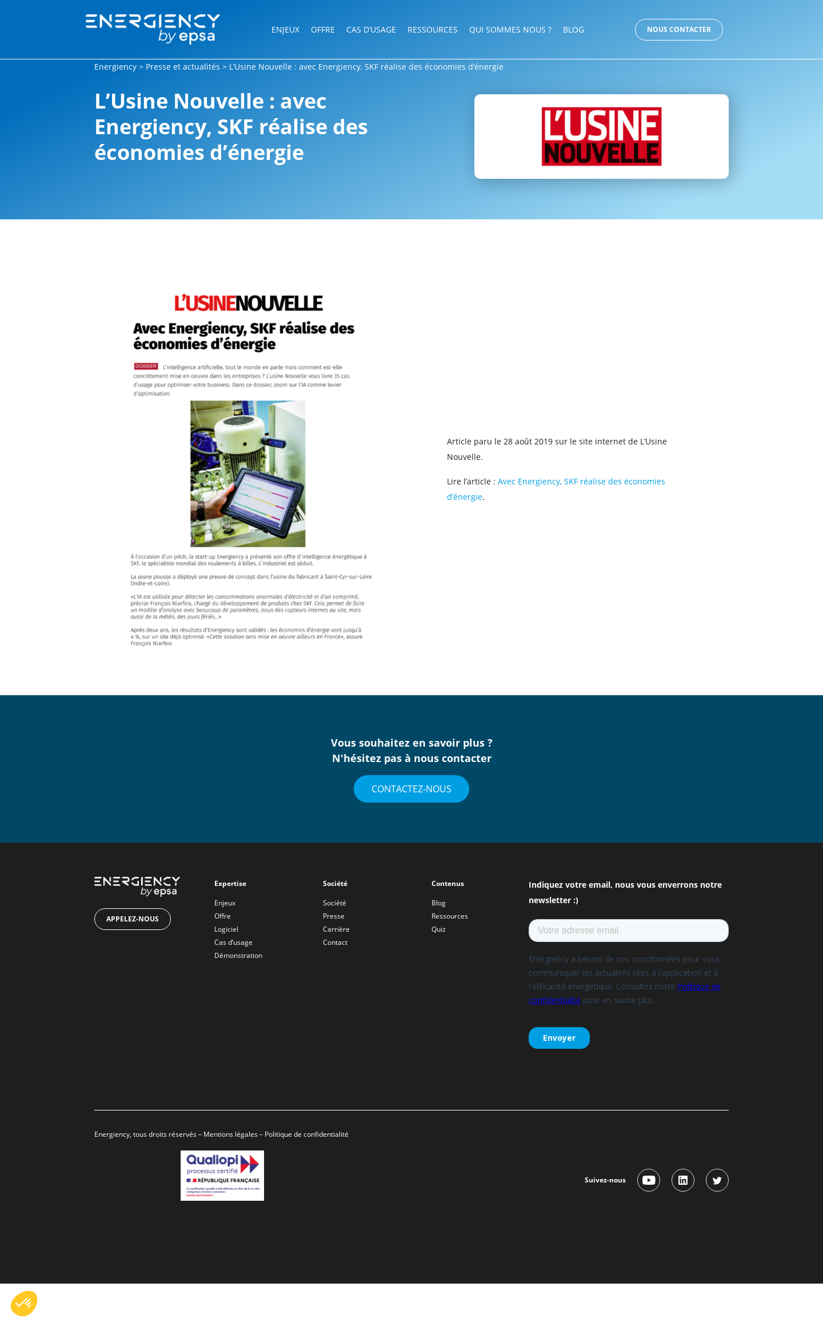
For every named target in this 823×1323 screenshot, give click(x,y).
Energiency (115, 66)
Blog (573, 29)
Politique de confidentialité (307, 1134)
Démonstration (238, 955)
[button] (24, 1303)
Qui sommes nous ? (510, 29)
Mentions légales (230, 1134)
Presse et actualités (183, 66)
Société (334, 903)
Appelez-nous (132, 919)
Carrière (336, 929)
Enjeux (285, 29)
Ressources (432, 29)
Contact (335, 942)
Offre (323, 29)
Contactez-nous (411, 789)
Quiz (439, 929)
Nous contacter (679, 29)
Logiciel (226, 929)
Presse (334, 916)
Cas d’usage (371, 29)
